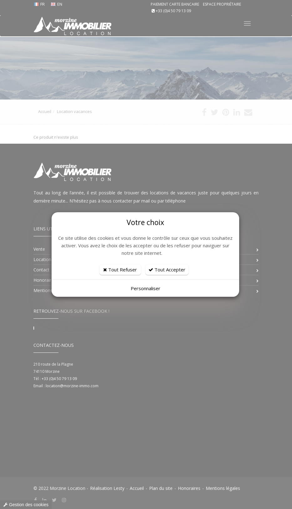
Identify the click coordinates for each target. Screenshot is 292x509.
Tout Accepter (167, 269)
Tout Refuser (120, 269)
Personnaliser (145, 288)
